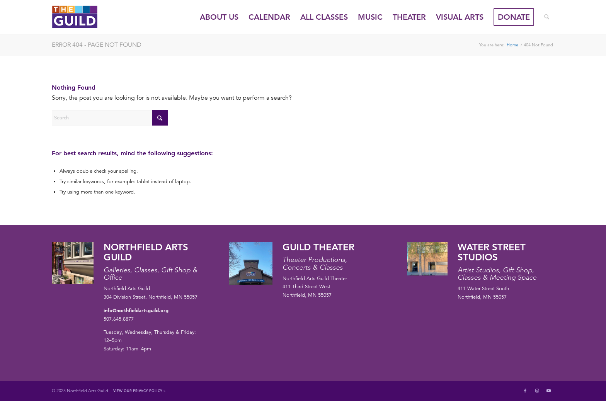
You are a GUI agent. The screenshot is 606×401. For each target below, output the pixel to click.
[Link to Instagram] (537, 390)
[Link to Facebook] (525, 390)
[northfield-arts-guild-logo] (89, 17)
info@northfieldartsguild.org (136, 310)
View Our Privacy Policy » (139, 390)
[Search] (546, 17)
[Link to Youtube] (548, 390)
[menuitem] (219, 17)
